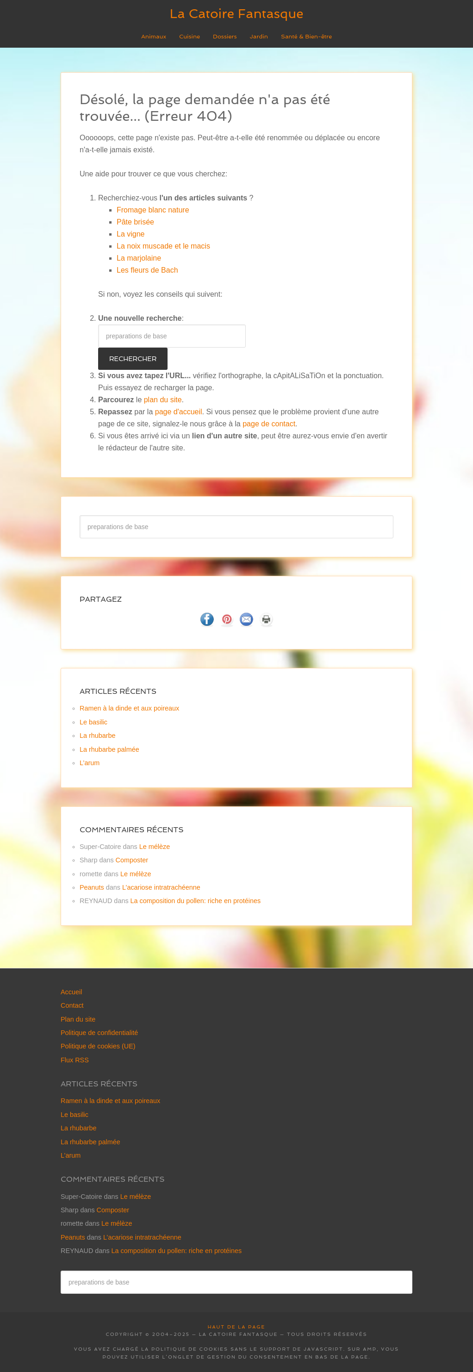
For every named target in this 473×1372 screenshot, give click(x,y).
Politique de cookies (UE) (98, 1046)
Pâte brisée (135, 222)
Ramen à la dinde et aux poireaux (129, 708)
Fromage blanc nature (153, 210)
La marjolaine (139, 258)
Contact (72, 1005)
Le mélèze (154, 846)
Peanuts (92, 887)
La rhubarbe (98, 735)
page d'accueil (178, 412)
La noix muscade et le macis (163, 246)
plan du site (163, 400)
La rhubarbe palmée (109, 749)
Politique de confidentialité (99, 1032)
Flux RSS (75, 1060)
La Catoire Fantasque (237, 13)
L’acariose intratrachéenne (161, 887)
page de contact (269, 424)
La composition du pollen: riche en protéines (196, 900)
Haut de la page (236, 1326)
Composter (132, 860)
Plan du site (78, 1019)
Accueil (71, 992)
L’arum (90, 763)
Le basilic (93, 722)
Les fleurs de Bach (147, 270)
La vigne (131, 234)
